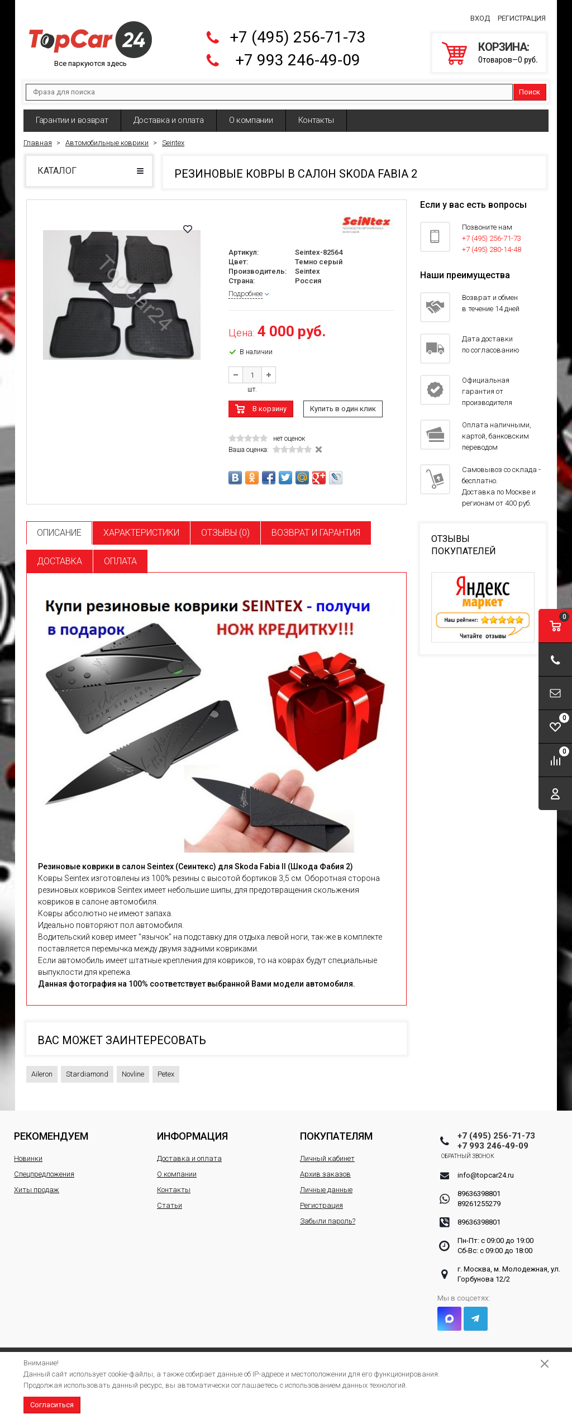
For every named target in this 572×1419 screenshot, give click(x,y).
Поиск (529, 85)
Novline (133, 1067)
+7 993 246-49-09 (297, 56)
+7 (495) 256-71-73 (298, 34)
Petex (166, 1067)
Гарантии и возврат (72, 113)
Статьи (169, 1198)
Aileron (42, 1067)
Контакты (316, 113)
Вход (480, 15)
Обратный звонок (484, 1149)
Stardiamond (87, 1067)
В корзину (269, 402)
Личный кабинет (327, 1151)
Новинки (28, 1151)
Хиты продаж (36, 1183)
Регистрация (522, 15)
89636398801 (478, 1187)
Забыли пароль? (327, 1214)
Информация (192, 1129)
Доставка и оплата (169, 113)
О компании (251, 113)
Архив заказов (325, 1167)
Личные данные (326, 1183)
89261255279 (478, 1197)
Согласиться (52, 1405)
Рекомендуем (51, 1129)
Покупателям (336, 1129)
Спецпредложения (44, 1167)
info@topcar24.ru (485, 1168)
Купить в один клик (343, 402)
